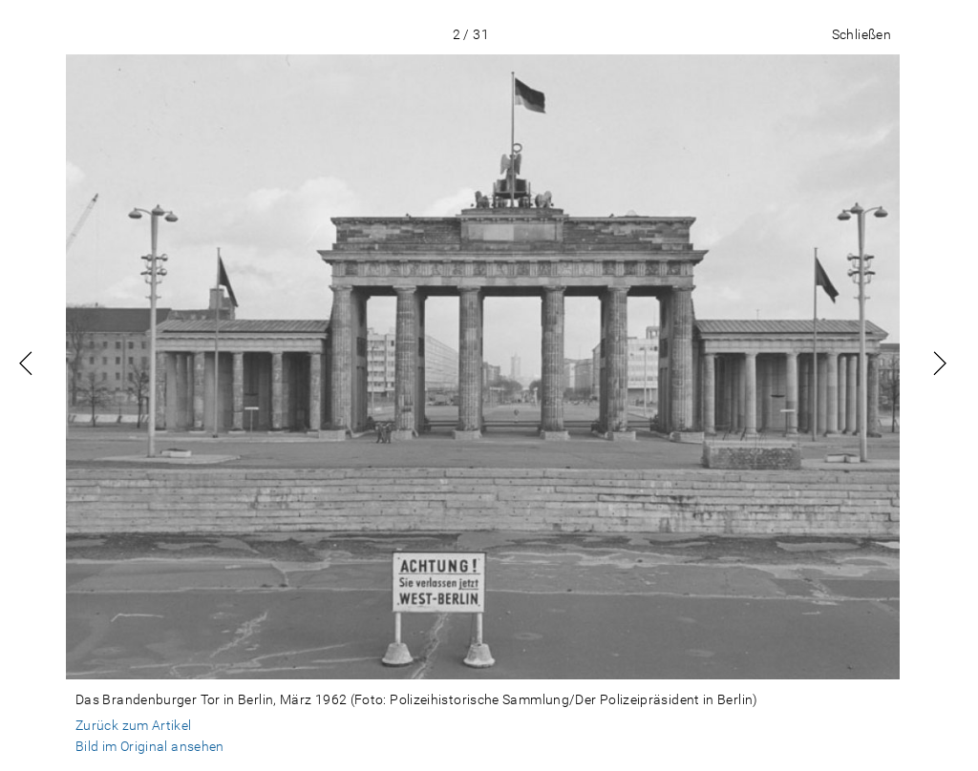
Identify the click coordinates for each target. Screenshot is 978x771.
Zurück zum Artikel (133, 725)
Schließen (861, 34)
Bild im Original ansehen (149, 746)
